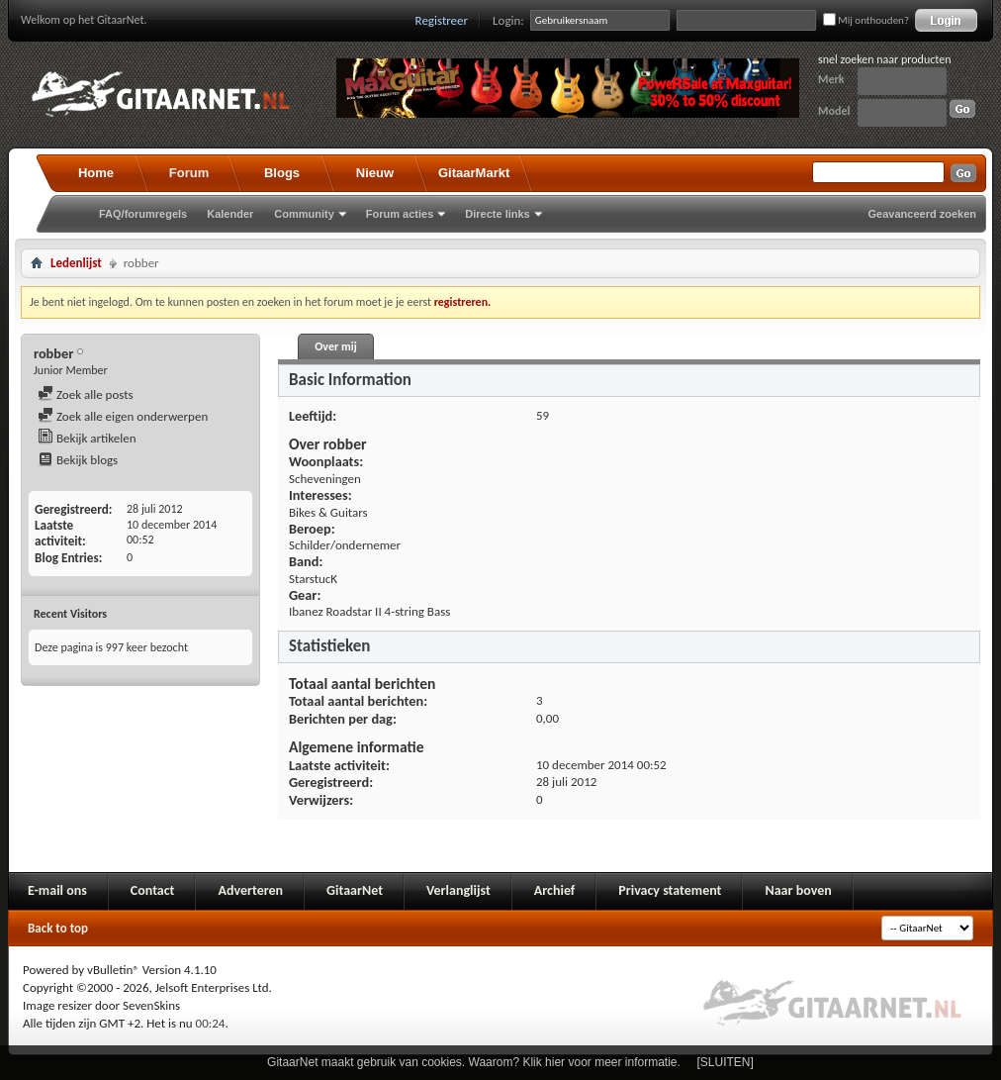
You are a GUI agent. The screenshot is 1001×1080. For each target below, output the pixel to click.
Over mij (335, 346)
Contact (153, 890)
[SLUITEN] (725, 1062)
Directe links (497, 214)
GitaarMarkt (473, 172)
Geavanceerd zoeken (922, 214)
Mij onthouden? (866, 20)
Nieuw (375, 172)
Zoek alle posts (86, 394)
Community (304, 214)
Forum (189, 172)
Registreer (442, 20)
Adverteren (250, 890)
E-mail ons (57, 890)
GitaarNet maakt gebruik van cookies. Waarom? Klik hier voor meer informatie (472, 1062)
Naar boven (798, 890)
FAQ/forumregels (143, 214)
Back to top (58, 928)
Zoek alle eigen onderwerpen (123, 416)
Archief (554, 890)
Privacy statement (669, 890)
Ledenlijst (76, 262)
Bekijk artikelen (87, 438)
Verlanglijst (458, 890)
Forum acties (399, 214)
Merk (831, 79)
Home (96, 172)
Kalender (230, 214)
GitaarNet (354, 890)
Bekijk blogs (78, 459)
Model (834, 111)
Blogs (282, 172)
